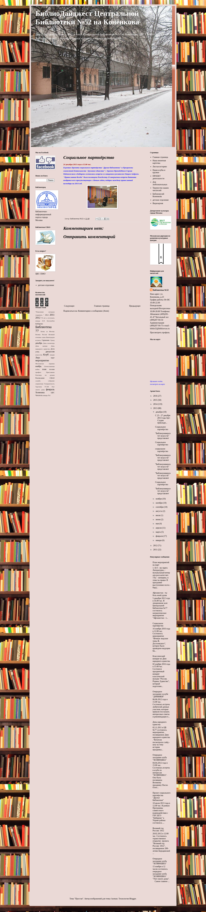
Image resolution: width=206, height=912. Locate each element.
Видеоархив (158, 203)
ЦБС (53, 393)
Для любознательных (160, 183)
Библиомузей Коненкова (158, 195)
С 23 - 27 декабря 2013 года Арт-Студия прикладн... (162, 419)
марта (158, 532)
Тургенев (38, 387)
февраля (159, 536)
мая (157, 524)
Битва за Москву (48, 331)
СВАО (52, 378)
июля (158, 515)
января (159, 540)
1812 (46, 315)
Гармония (45, 340)
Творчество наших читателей (161, 189)
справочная (39, 384)
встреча (38, 340)
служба (37, 381)
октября (159, 503)
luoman (114, 899)
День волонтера (49, 343)
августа (159, 511)
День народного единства (160, 723)
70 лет (43, 318)
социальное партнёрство (161, 450)
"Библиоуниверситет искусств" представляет (162, 435)
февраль (50, 389)
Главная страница (101, 306)
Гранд (52, 340)
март (53, 358)
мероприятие (42, 360)
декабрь (38, 343)
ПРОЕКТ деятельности (158, 177)
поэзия (52, 369)
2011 (52, 314)
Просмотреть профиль (160, 332)
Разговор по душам (45, 375)
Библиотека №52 (161, 290)
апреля (159, 528)
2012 (37, 317)
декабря (159, 412)
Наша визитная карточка (159, 161)
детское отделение (46, 285)
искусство (38, 355)
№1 (49, 395)
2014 (155, 404)
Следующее (69, 306)
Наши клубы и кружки (159, 171)
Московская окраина (45, 364)
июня (158, 519)
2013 (155, 408)
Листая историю (160, 166)
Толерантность (49, 384)
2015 (155, 400)
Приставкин (50, 372)
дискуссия (50, 352)
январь (45, 395)
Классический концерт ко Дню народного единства (161, 658)
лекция (52, 355)
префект (38, 372)
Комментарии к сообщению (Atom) (93, 311)
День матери (41, 346)
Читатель (39, 395)
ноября (159, 499)
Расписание (40, 378)
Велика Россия (41, 334)
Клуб (45, 354)
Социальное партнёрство (161, 428)
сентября (160, 507)
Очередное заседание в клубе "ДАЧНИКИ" (160, 694)
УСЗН (47, 387)
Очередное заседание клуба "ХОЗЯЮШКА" (160, 757)
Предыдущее (134, 306)
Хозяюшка (40, 392)
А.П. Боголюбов (48, 321)
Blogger (132, 899)
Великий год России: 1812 (158, 829)
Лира (37, 358)
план (44, 369)
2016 (155, 396)
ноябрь (38, 366)
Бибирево (39, 324)
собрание (51, 381)
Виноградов (50, 337)
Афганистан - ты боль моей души (160, 594)
